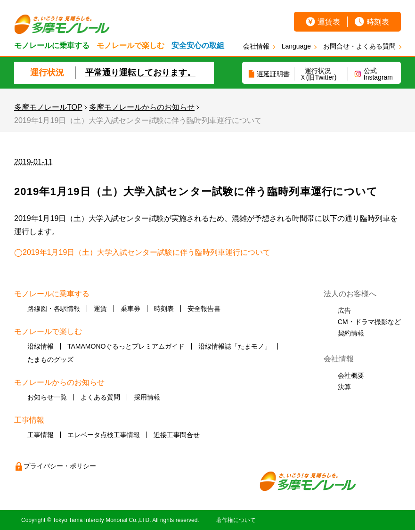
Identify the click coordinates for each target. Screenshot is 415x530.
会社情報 (256, 46)
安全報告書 (203, 308)
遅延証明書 (273, 74)
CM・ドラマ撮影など (369, 321)
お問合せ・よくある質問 (359, 46)
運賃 (100, 308)
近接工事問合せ (177, 435)
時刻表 (377, 22)
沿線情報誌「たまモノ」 (234, 346)
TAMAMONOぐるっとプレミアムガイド (126, 346)
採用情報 (147, 397)
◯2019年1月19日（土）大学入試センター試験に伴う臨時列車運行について (142, 252)
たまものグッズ (50, 359)
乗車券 (130, 308)
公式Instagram (378, 74)
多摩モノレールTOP (48, 107)
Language (296, 46)
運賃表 (328, 22)
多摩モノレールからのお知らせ (142, 107)
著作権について (236, 520)
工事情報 (40, 435)
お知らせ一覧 (47, 397)
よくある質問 (100, 397)
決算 (344, 386)
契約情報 (351, 333)
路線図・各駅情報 (53, 308)
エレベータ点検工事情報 (103, 435)
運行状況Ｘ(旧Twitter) (318, 74)
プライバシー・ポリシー (60, 466)
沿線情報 (40, 346)
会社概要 (351, 375)
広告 (344, 310)
